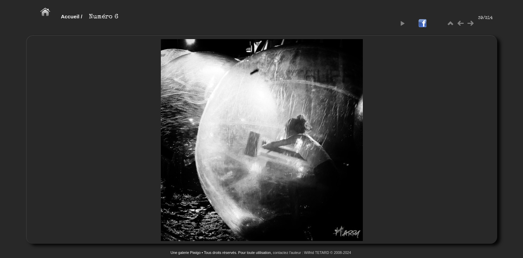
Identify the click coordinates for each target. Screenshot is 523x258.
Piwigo (195, 253)
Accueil (70, 16)
